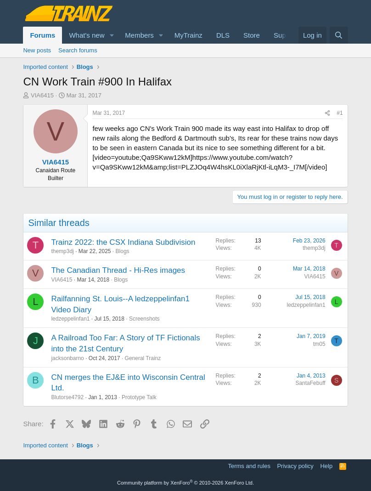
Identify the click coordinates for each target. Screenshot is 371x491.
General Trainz (143, 358)
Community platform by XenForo (185, 482)
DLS (223, 35)
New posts (37, 50)
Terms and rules (249, 466)
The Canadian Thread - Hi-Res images (118, 270)
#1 (340, 113)
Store (251, 35)
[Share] (327, 113)
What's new (86, 35)
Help (326, 466)
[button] (111, 35)
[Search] (339, 35)
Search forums (77, 50)
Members (139, 35)
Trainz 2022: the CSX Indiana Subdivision (123, 242)
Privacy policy (295, 466)
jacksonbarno (67, 358)
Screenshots (144, 319)
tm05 (319, 344)
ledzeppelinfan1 (70, 319)
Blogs (122, 251)
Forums (42, 35)
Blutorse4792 (67, 397)
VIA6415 (42, 95)
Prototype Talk (139, 397)
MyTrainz (188, 35)
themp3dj (62, 251)
